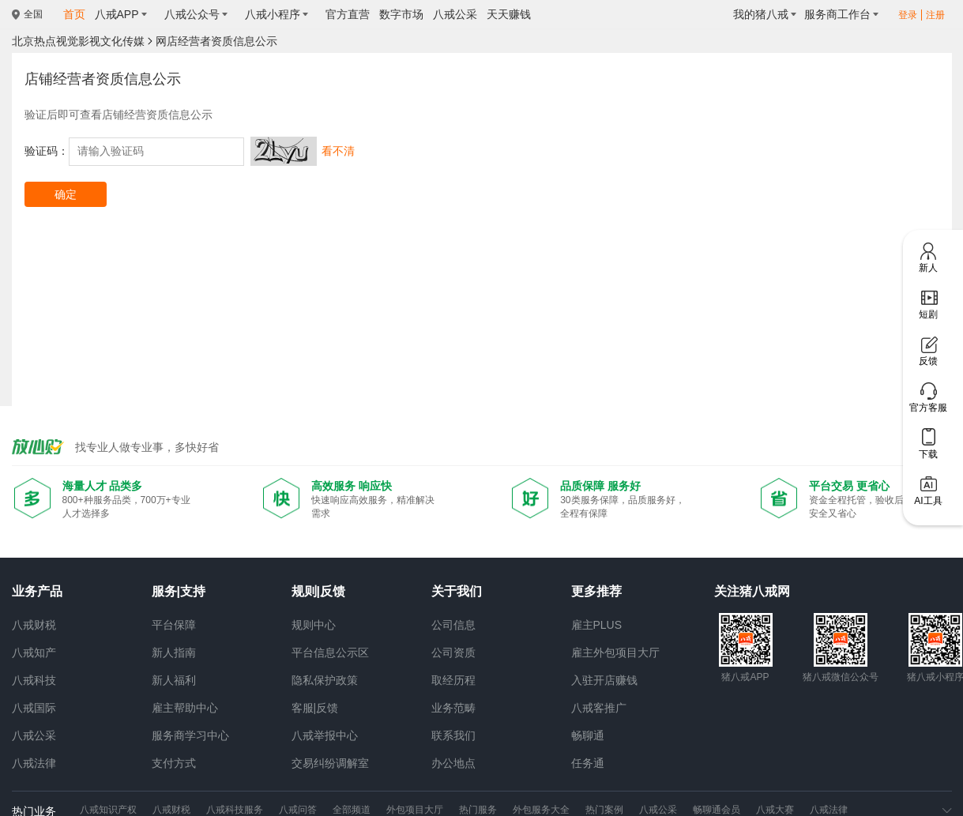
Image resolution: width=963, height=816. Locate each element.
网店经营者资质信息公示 (216, 41)
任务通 (587, 763)
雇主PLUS (597, 625)
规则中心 (314, 625)
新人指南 (174, 652)
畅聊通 (587, 735)
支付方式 (174, 763)
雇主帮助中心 (185, 707)
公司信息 (453, 625)
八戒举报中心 (325, 735)
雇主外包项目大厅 (615, 652)
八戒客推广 (598, 707)
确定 (66, 194)
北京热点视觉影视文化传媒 (78, 41)
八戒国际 (34, 707)
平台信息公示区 (330, 652)
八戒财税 (34, 625)
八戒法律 (34, 763)
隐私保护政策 (325, 680)
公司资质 (453, 652)
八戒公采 (34, 735)
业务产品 (37, 591)
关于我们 (456, 591)
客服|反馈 (315, 707)
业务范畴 (453, 707)
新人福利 (174, 680)
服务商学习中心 (190, 735)
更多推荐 (596, 591)
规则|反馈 (318, 591)
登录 (907, 15)
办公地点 (453, 763)
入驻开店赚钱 (604, 680)
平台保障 (174, 625)
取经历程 (453, 680)
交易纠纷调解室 (330, 763)
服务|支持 (178, 591)
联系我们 (453, 735)
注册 (935, 15)
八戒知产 (34, 652)
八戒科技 (34, 680)
